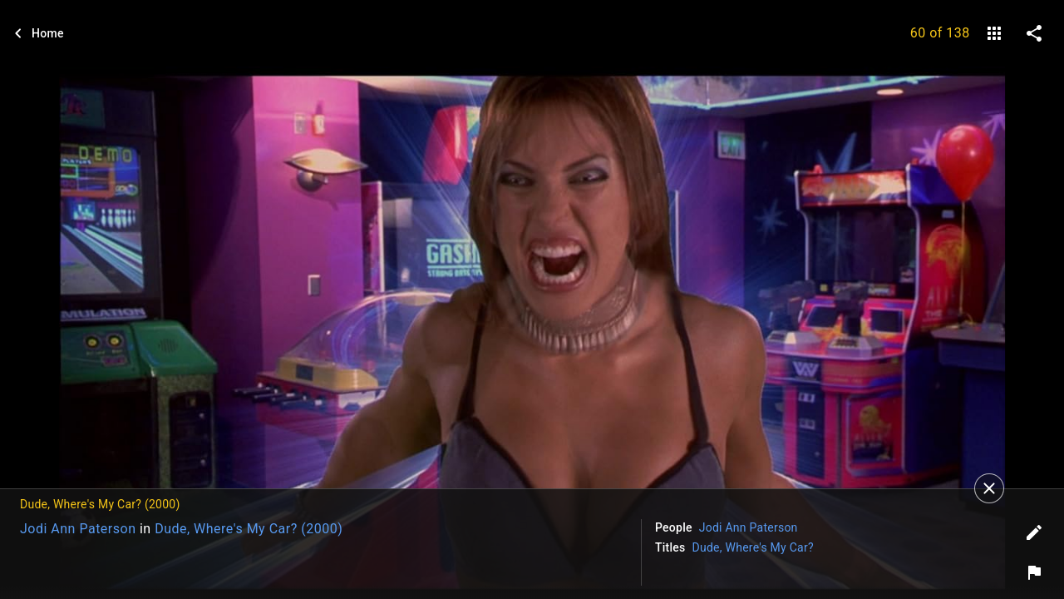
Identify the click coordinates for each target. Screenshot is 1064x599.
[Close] (989, 488)
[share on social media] (1034, 33)
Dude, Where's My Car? (753, 547)
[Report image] (1034, 572)
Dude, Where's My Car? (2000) (248, 529)
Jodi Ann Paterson (77, 529)
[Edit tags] (1034, 532)
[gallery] (994, 33)
